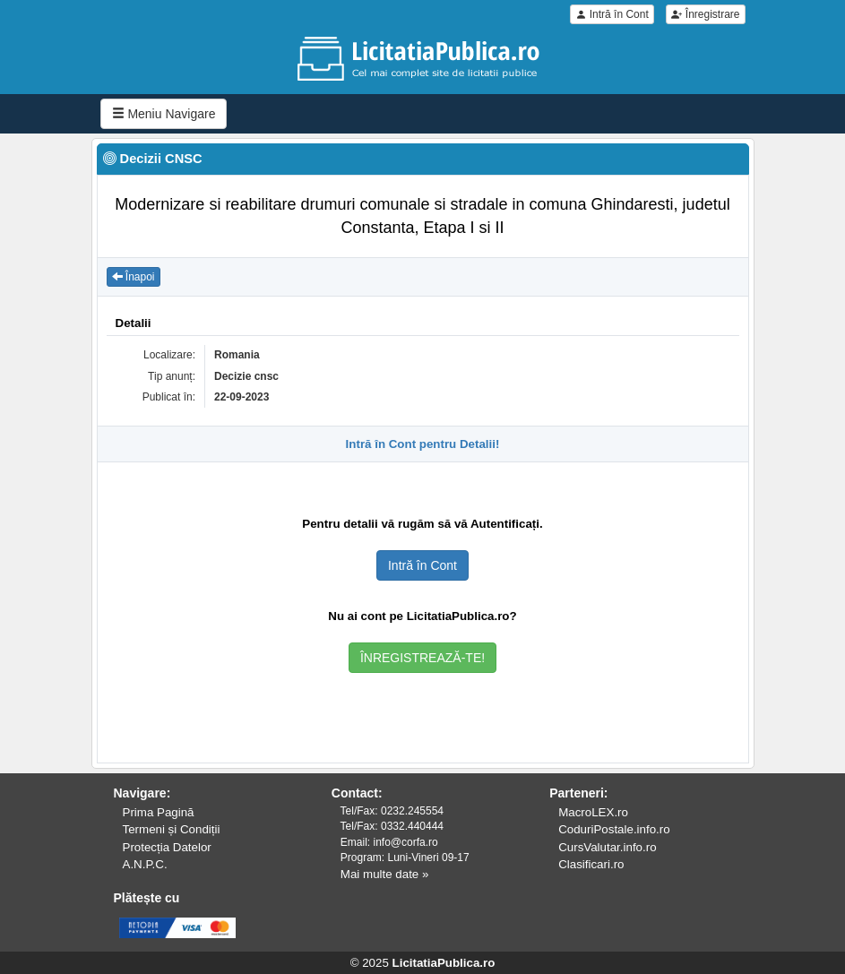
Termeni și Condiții (171, 829)
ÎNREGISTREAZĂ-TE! (422, 658)
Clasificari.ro (591, 864)
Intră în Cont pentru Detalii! (423, 444)
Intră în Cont (611, 14)
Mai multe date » (385, 874)
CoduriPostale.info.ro (613, 829)
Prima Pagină (158, 812)
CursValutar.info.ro (607, 847)
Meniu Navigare (164, 114)
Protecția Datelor (167, 847)
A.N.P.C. (145, 864)
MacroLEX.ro (593, 812)
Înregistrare (705, 14)
